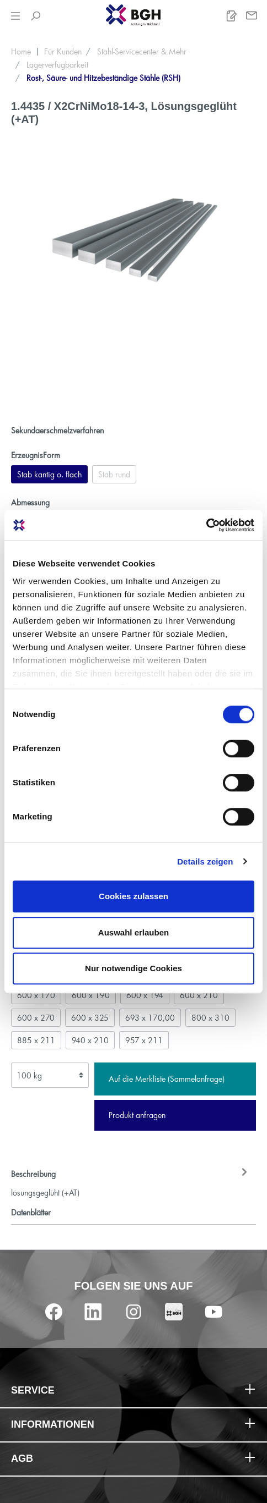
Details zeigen (205, 861)
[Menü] (15, 15)
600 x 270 (36, 1017)
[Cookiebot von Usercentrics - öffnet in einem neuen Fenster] (206, 525)
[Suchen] (35, 15)
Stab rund (114, 474)
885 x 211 (36, 1040)
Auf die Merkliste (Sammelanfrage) (167, 1078)
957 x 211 (144, 1040)
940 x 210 (90, 1040)
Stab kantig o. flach (49, 474)
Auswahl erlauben (133, 932)
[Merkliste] (232, 15)
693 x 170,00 (150, 1017)
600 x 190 (91, 995)
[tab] (130, 1181)
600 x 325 (90, 1017)
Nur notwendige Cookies (133, 968)
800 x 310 (210, 1017)
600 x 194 (144, 995)
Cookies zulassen (133, 896)
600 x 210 (199, 995)
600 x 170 (36, 995)
